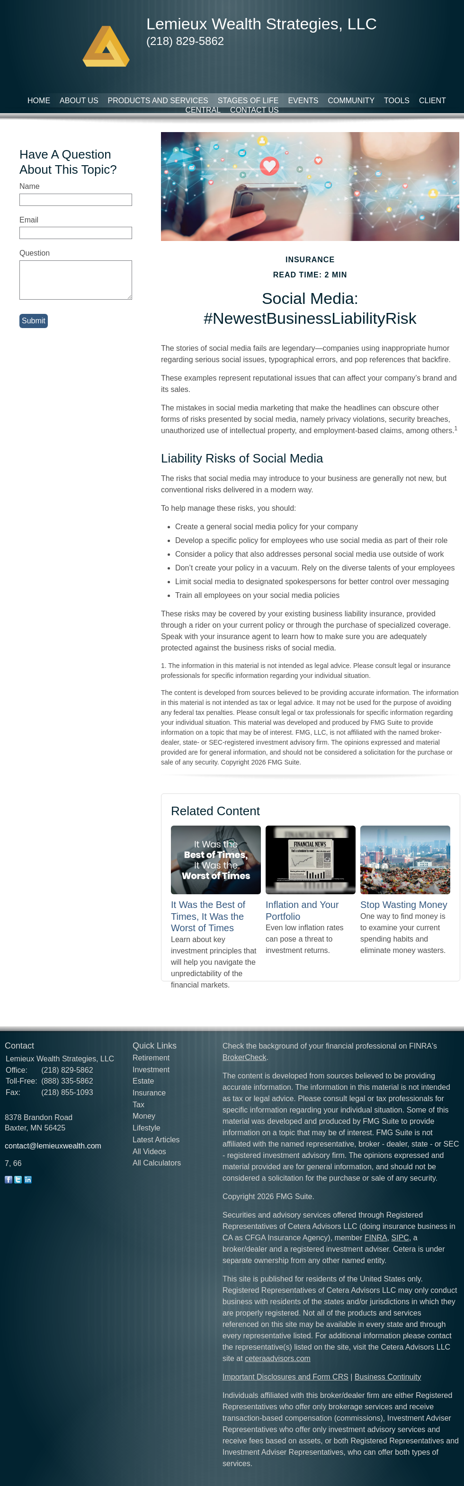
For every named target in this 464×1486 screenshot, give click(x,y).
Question (34, 253)
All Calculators (157, 1163)
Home (38, 101)
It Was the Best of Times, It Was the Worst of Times (208, 916)
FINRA (376, 1238)
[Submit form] (33, 321)
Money (144, 1116)
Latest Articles (156, 1140)
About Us (79, 101)
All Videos (149, 1152)
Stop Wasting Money (403, 904)
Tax (138, 1105)
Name (29, 186)
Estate (143, 1081)
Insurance (149, 1093)
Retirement (151, 1058)
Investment (151, 1070)
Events (303, 101)
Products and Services (158, 101)
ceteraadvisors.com (278, 1358)
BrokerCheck (244, 1057)
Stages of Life (248, 101)
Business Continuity (388, 1377)
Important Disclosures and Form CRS (285, 1377)
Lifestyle (147, 1128)
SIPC (400, 1238)
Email (28, 220)
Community (351, 101)
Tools (397, 101)
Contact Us (254, 110)
